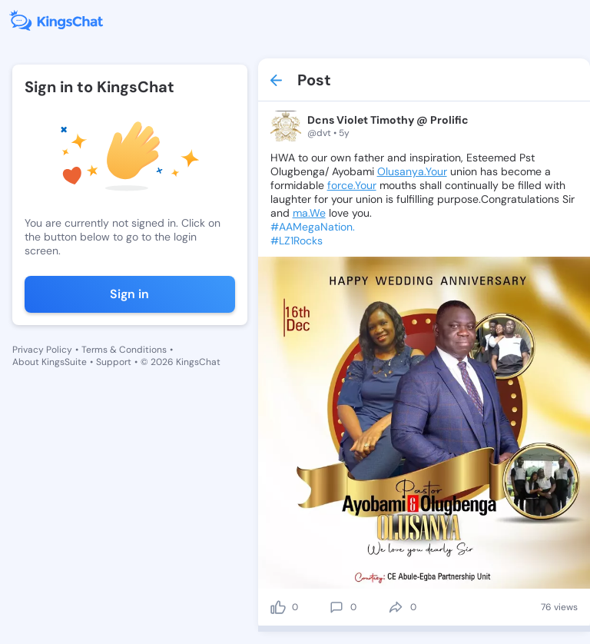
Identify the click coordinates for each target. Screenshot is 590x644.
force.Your (351, 185)
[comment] (336, 607)
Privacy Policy (42, 350)
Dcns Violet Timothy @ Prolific (388, 120)
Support (113, 362)
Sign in (129, 294)
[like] (278, 607)
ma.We (309, 213)
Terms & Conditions (124, 350)
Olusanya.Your (412, 171)
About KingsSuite (49, 362)
